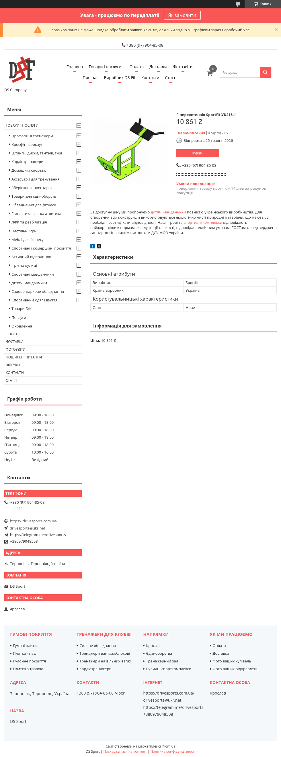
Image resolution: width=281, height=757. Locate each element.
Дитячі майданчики (29, 282)
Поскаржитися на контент (125, 751)
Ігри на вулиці (24, 265)
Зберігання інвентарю (31, 187)
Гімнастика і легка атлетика (36, 213)
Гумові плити (25, 645)
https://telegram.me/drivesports (38, 534)
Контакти (150, 77)
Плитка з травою (28, 668)
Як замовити (182, 15)
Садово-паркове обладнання (37, 291)
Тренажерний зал (162, 661)
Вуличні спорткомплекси (168, 668)
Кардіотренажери (27, 161)
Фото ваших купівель (232, 661)
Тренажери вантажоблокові (104, 653)
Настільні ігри (24, 231)
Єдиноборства (159, 653)
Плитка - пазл (25, 653)
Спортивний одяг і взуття (34, 300)
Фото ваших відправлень (236, 668)
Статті (171, 77)
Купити (197, 153)
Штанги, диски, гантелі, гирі (36, 153)
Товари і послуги (105, 66)
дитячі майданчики (168, 212)
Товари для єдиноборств (33, 196)
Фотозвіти (182, 66)
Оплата (136, 66)
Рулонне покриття (29, 661)
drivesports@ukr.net (27, 528)
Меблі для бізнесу (27, 239)
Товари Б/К (21, 308)
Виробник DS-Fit (120, 77)
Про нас (90, 77)
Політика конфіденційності (173, 751)
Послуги (18, 317)
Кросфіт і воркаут (26, 144)
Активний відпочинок (31, 256)
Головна (75, 66)
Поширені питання (24, 357)
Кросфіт (153, 645)
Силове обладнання (97, 645)
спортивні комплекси (203, 222)
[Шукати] (265, 72)
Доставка (158, 66)
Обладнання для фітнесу (33, 204)
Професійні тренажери (32, 135)
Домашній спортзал (29, 170)
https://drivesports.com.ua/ (34, 521)
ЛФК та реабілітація (29, 222)
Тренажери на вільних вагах (105, 661)
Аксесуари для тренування (35, 179)
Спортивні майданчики (32, 274)
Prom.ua (168, 746)
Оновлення (21, 326)
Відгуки (13, 364)
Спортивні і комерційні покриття (41, 248)
